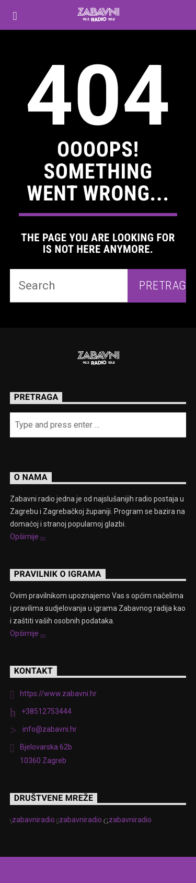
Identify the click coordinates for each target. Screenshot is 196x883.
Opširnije (28, 537)
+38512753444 (46, 711)
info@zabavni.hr (49, 729)
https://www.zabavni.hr (58, 693)
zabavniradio (33, 819)
